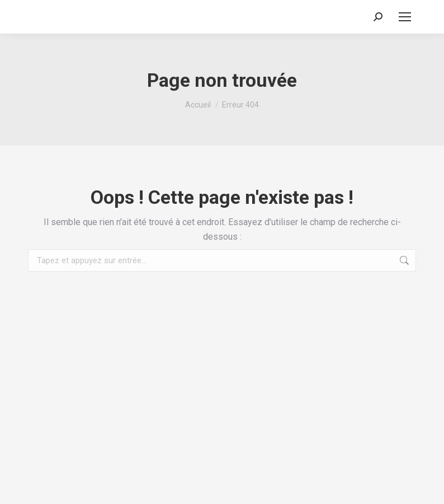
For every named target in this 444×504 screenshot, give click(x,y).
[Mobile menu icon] (405, 17)
